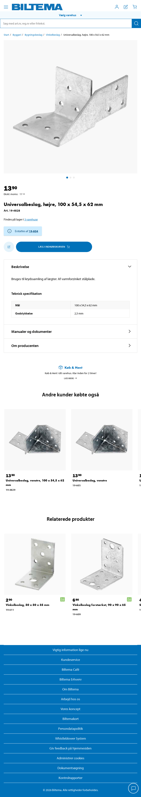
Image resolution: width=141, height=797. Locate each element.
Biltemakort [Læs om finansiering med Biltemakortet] (71, 719)
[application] (133, 788)
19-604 (33, 231)
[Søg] (136, 23)
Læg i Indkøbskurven (54, 246)
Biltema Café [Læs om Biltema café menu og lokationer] (70, 669)
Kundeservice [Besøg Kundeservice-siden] (70, 660)
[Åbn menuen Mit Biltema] (116, 6)
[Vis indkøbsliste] (125, 6)
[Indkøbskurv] (134, 6)
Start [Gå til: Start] (6, 34)
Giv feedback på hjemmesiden (70, 748)
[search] (70, 23)
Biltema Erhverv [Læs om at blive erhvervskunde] (71, 679)
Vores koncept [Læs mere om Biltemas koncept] (70, 709)
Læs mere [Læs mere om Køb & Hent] (70, 378)
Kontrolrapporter (70, 778)
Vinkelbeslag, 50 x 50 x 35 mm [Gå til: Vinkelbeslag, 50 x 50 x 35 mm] (27, 605)
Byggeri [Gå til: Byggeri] (17, 34)
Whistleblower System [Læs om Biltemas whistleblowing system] (70, 738)
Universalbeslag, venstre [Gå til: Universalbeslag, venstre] (90, 480)
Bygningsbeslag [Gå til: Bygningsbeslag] (33, 34)
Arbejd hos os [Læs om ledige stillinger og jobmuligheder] (70, 699)
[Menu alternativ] (6, 7)
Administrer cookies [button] (70, 758)
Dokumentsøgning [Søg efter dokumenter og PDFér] (70, 768)
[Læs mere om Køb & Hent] (70, 367)
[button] (70, 15)
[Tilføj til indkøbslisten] (9, 247)
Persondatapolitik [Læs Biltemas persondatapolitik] (70, 728)
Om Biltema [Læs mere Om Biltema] (70, 689)
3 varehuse (31, 219)
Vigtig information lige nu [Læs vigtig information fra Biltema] (70, 650)
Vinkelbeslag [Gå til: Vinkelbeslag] (53, 34)
